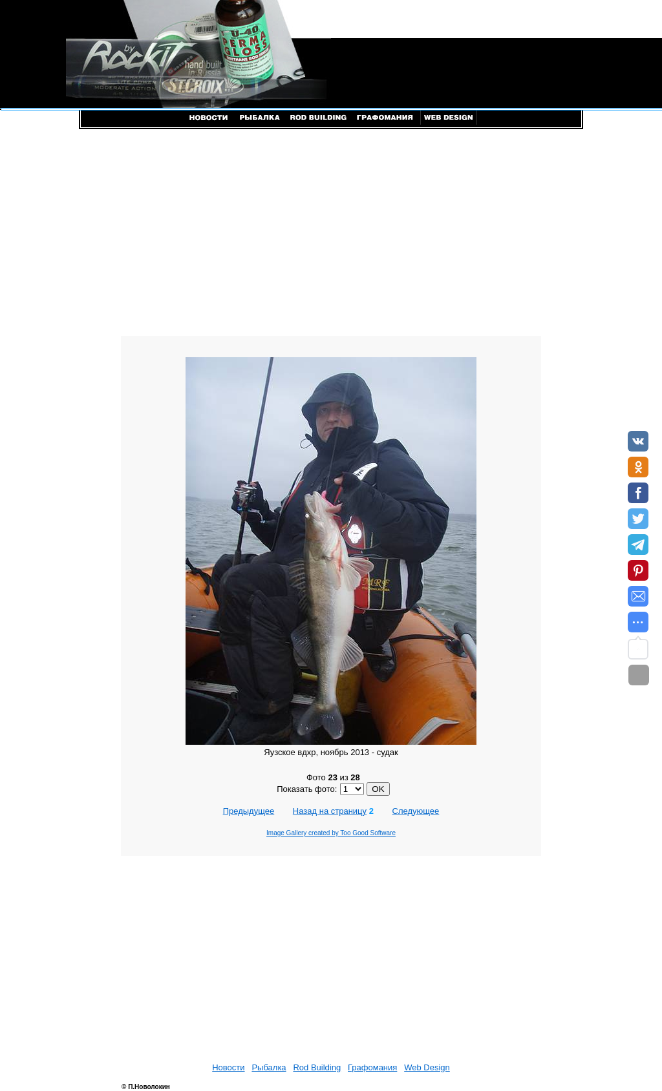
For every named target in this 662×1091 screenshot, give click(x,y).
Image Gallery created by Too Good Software (331, 832)
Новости (228, 1067)
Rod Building (317, 1067)
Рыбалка (268, 1067)
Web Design (427, 1067)
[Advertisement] (331, 232)
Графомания (372, 1067)
